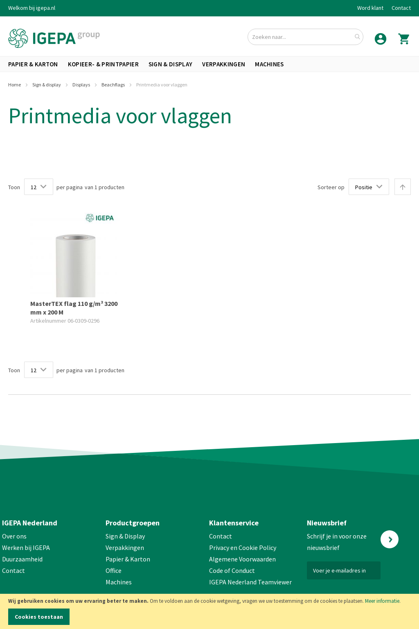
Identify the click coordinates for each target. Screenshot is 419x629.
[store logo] (54, 38)
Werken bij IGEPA (26, 547)
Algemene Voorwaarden (242, 559)
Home (15, 84)
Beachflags (113, 84)
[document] (209, 611)
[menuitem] (33, 64)
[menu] (209, 64)
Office (114, 570)
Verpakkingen (125, 547)
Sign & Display (125, 536)
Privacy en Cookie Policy (242, 547)
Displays (81, 84)
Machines (119, 582)
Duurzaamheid (22, 559)
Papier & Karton (128, 559)
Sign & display (47, 84)
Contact (401, 7)
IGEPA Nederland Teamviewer (250, 582)
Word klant (370, 7)
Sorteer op (331, 187)
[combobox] (305, 37)
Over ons (14, 536)
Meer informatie (382, 600)
